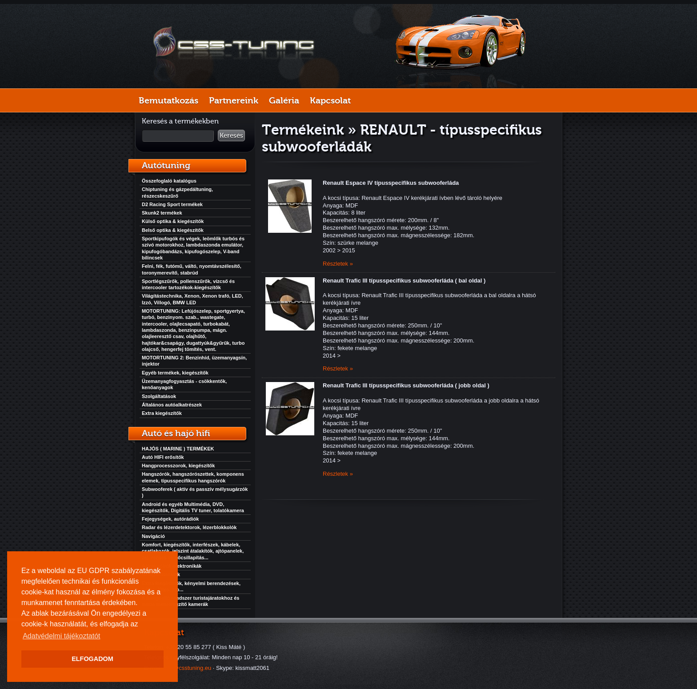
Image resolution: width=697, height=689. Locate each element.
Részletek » (338, 263)
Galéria (284, 100)
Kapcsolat (330, 100)
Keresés (231, 135)
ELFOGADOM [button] (92, 658)
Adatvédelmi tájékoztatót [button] (61, 636)
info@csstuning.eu (187, 668)
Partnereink (233, 100)
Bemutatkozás (168, 100)
